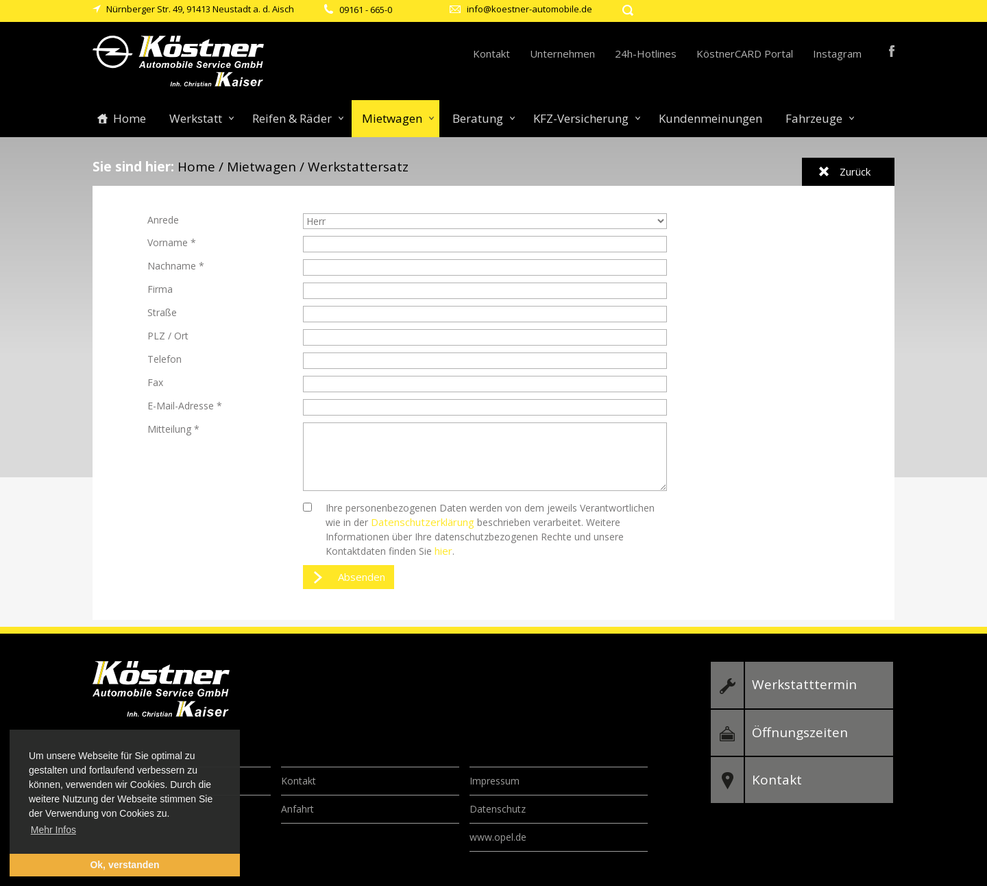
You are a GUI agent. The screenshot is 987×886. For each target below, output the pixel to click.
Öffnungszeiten (800, 732)
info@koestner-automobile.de (529, 9)
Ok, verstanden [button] (124, 864)
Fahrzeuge (813, 118)
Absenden (361, 577)
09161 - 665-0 (365, 9)
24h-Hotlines (646, 53)
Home (129, 118)
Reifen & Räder (292, 118)
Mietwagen (392, 118)
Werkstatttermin (804, 684)
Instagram (837, 53)
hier (443, 551)
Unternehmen (562, 53)
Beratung (477, 118)
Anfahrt (297, 808)
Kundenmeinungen (710, 118)
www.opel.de (498, 836)
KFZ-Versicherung (581, 118)
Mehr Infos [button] (53, 829)
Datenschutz (498, 808)
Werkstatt (195, 118)
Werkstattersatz (358, 167)
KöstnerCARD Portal (744, 53)
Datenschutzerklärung (422, 522)
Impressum (495, 780)
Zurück (855, 171)
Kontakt (491, 53)
